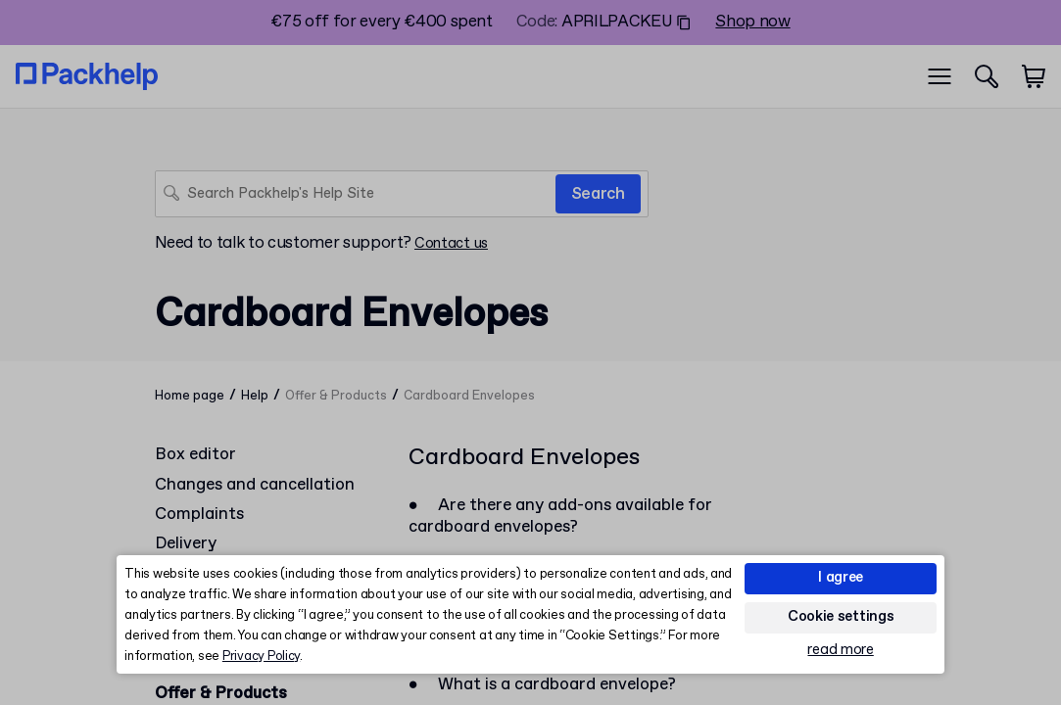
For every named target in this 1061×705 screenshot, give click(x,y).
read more (840, 650)
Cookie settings (841, 617)
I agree (840, 578)
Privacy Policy (261, 656)
